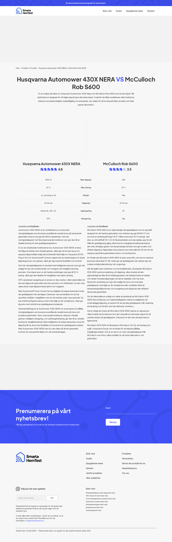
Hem (18, 68)
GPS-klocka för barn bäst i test (97, 496)
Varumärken (127, 458)
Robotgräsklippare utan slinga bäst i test (100, 493)
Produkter (126, 453)
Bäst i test (107, 11)
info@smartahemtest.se (34, 521)
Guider (119, 11)
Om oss (125, 473)
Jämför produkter (94, 473)
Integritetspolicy (129, 468)
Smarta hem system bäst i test (97, 502)
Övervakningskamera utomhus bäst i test (100, 499)
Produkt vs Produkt (29, 68)
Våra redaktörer (93, 478)
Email (108, 408)
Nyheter (151, 11)
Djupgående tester (134, 11)
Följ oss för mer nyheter (33, 489)
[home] (24, 10)
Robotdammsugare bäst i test (96, 504)
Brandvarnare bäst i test (94, 507)
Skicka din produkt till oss (133, 463)
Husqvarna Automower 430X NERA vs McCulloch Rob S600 (62, 68)
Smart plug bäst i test (93, 510)
